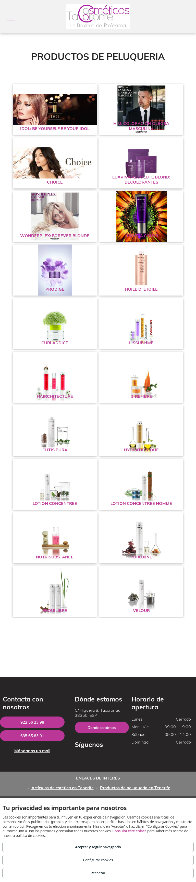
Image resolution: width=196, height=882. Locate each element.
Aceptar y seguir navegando (98, 847)
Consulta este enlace (129, 830)
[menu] (11, 18)
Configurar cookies (98, 860)
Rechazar (98, 873)
